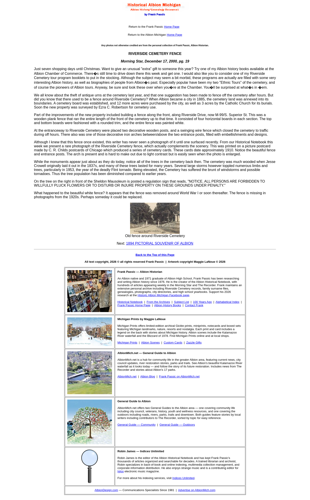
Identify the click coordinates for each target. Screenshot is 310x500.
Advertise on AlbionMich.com (196, 490)
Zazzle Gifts (194, 342)
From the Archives (158, 302)
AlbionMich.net (126, 376)
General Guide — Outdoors (177, 424)
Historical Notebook (130, 302)
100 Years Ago (202, 302)
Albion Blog (147, 376)
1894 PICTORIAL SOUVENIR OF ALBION (159, 243)
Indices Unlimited (183, 478)
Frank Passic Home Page (133, 305)
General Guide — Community (136, 424)
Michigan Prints (127, 342)
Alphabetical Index (227, 302)
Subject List (181, 302)
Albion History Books (167, 305)
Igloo (120, 471)
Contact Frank (194, 305)
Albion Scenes (150, 342)
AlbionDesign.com (106, 490)
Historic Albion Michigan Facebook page (163, 295)
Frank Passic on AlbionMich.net (179, 376)
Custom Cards (173, 342)
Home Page (171, 26)
